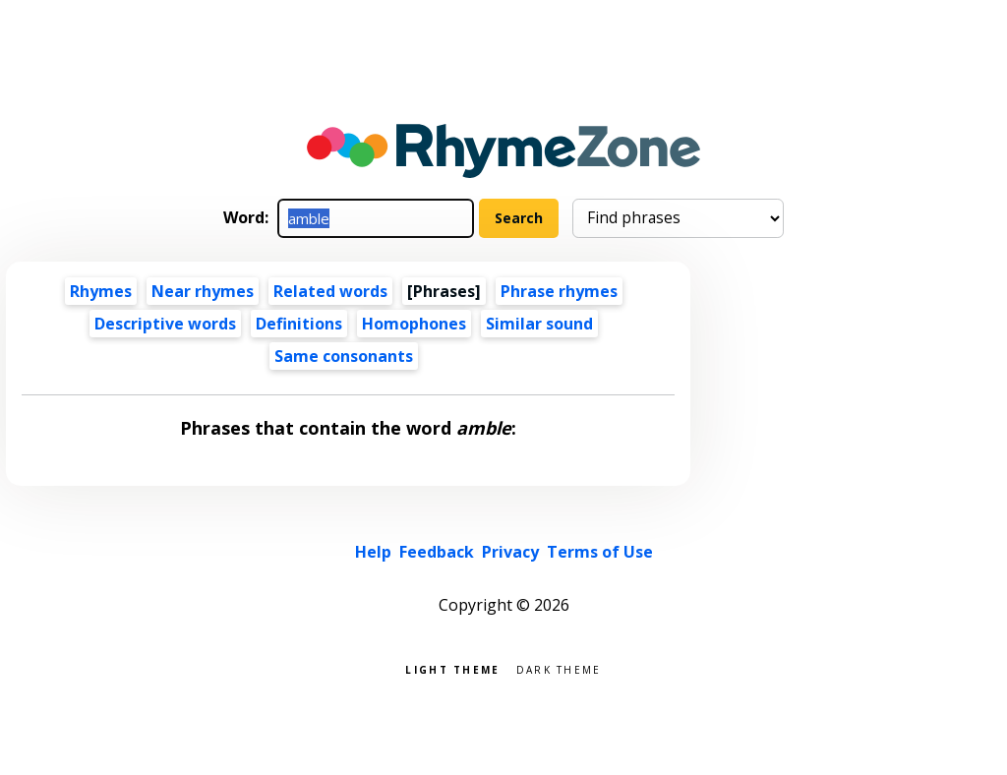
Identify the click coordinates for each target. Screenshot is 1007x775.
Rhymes (101, 291)
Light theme (452, 668)
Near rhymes (202, 291)
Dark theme (559, 668)
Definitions (299, 323)
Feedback (436, 552)
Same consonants (343, 356)
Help (373, 552)
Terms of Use (600, 552)
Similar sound (539, 323)
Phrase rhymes (559, 291)
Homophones (414, 323)
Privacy (510, 552)
